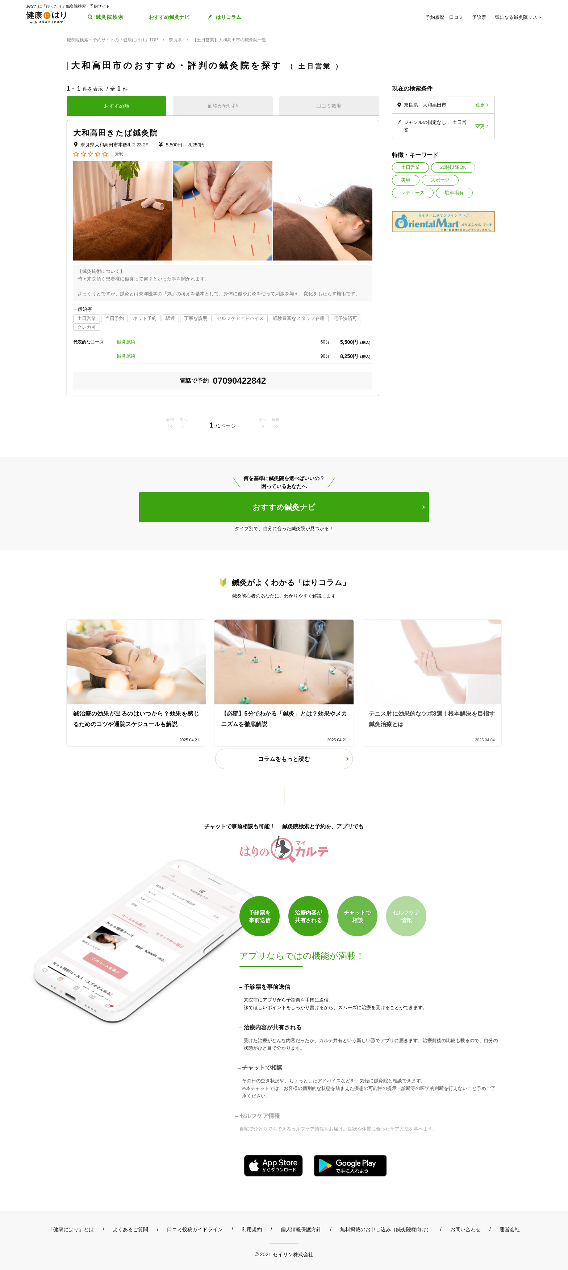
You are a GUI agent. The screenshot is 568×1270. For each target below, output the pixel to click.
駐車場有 (454, 192)
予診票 (479, 17)
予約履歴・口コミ (444, 17)
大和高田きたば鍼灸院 (115, 133)
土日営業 (410, 167)
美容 (405, 180)
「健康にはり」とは (71, 1229)
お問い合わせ (465, 1229)
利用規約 (252, 1229)
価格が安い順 (223, 106)
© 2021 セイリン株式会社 (284, 1254)
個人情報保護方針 (301, 1229)
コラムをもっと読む (284, 759)
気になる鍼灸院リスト (518, 17)
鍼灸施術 (126, 342)
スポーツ (440, 180)
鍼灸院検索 (110, 17)
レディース (413, 192)
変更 (480, 105)
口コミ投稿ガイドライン (195, 1229)
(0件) (118, 154)
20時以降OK (453, 167)
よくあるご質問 (130, 1229)
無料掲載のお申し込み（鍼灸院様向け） (385, 1229)
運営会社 (510, 1229)
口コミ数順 (329, 106)
